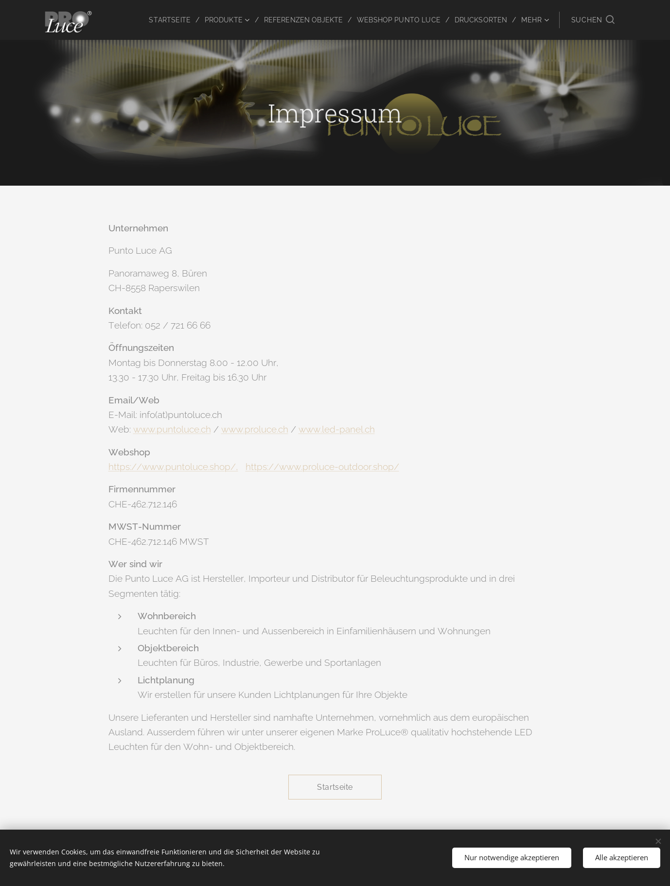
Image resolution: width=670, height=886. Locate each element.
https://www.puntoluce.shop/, (173, 466)
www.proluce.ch (254, 429)
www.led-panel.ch (337, 429)
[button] (593, 20)
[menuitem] (157, 20)
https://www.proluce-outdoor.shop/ (322, 466)
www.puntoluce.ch (172, 429)
